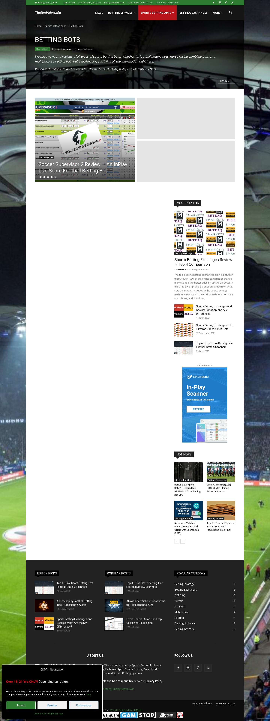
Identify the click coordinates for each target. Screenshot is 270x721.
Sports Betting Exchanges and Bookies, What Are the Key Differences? (214, 310)
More (218, 12)
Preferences (84, 705)
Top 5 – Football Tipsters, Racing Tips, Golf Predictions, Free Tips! (221, 526)
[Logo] (48, 12)
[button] (230, 13)
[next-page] (182, 541)
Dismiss (52, 705)
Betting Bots (42, 48)
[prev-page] (176, 541)
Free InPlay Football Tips (140, 2)
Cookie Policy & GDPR (90, 2)
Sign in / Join (69, 2)
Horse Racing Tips (225, 703)
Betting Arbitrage (184, 518)
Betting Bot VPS (183, 480)
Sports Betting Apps (157, 12)
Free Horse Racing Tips (167, 2)
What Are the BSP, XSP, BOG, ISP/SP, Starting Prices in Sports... (219, 488)
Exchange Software (61, 48)
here (88, 694)
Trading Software (84, 48)
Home (38, 26)
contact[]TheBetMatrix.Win (118, 689)
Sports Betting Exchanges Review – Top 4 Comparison (203, 262)
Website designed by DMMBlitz (126, 710)
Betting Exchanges (193, 12)
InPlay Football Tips (202, 703)
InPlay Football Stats (114, 2)
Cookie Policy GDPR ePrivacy (48, 713)
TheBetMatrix (182, 269)
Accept (20, 705)
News (99, 12)
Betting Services (121, 12)
